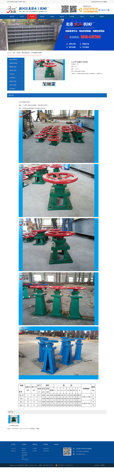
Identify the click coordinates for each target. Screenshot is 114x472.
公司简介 (22, 16)
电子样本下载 (104, 10)
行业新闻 (34, 450)
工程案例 (52, 16)
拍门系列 (12, 74)
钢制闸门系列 (13, 66)
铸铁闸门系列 (13, 70)
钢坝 (23, 457)
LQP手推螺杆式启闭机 (36, 52)
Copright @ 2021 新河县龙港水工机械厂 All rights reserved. (23, 465)
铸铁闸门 (24, 448)
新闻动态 (62, 16)
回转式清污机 (25, 459)
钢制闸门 (24, 450)
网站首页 (12, 16)
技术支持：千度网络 (99, 465)
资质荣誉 (42, 16)
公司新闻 (34, 448)
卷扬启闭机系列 (13, 63)
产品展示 (32, 16)
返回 (38, 428)
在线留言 (82, 16)
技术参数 (72, 16)
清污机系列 (12, 77)
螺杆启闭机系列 (26, 52)
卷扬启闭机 (24, 455)
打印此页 (32, 428)
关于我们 (13, 444)
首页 (14, 52)
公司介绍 (13, 448)
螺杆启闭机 (24, 452)
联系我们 (102, 16)
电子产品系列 (13, 85)
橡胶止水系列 (13, 81)
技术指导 (92, 16)
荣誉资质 (13, 451)
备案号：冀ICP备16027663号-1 (46, 465)
